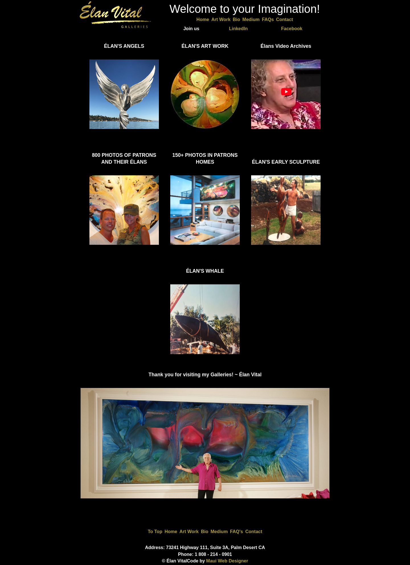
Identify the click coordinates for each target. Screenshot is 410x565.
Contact (284, 19)
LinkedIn (238, 28)
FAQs (268, 19)
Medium (250, 19)
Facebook (291, 28)
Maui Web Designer (227, 560)
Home (202, 19)
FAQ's (236, 531)
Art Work (220, 19)
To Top (155, 531)
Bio (236, 19)
